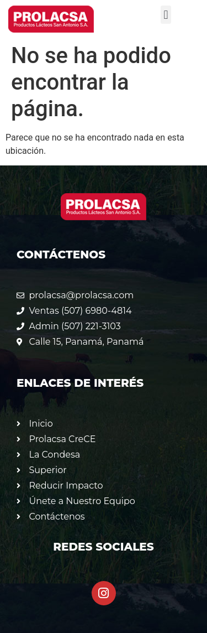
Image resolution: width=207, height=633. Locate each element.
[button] (166, 15)
